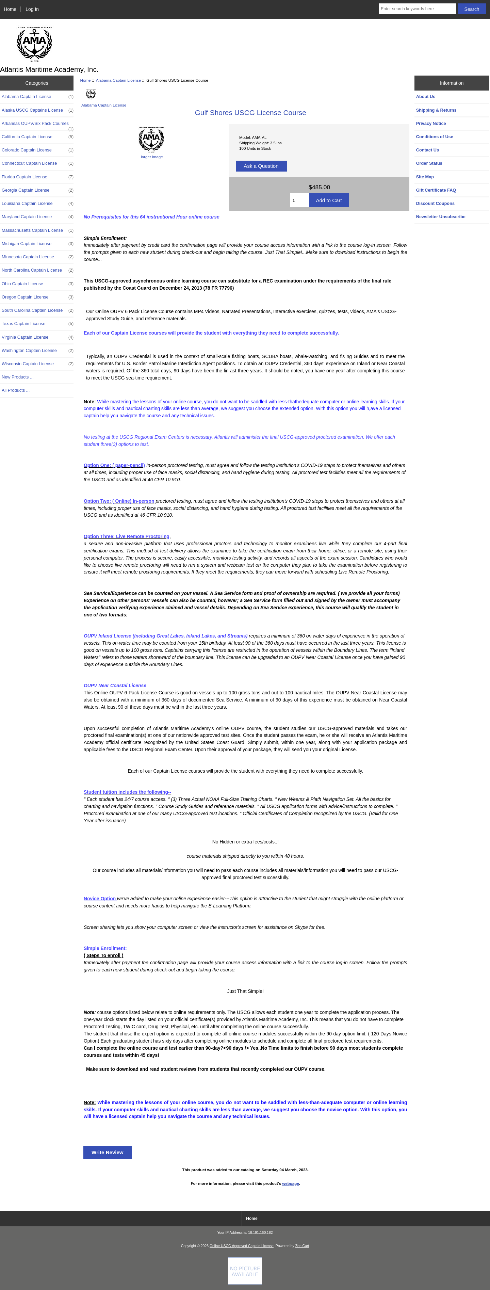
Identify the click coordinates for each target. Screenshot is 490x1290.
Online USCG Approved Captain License (242, 1246)
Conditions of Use (434, 136)
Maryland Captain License (38, 217)
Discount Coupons (435, 203)
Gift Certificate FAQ (436, 190)
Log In (32, 9)
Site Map (425, 176)
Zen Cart (302, 1246)
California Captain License (38, 137)
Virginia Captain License (38, 337)
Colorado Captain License (38, 150)
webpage (290, 1183)
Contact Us (427, 149)
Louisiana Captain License (38, 203)
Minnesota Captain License (38, 257)
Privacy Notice (431, 123)
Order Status (429, 163)
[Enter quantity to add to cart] (299, 200)
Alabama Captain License (118, 80)
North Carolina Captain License (38, 270)
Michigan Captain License (38, 243)
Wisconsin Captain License (38, 364)
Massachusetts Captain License (38, 230)
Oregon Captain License (38, 297)
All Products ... (16, 390)
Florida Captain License (38, 177)
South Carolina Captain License (38, 310)
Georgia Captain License (38, 190)
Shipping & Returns (436, 110)
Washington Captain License (38, 350)
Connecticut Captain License (38, 163)
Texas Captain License (38, 323)
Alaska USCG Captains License (38, 110)
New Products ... (18, 377)
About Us (426, 96)
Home (10, 9)
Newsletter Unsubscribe (441, 216)
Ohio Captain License (38, 284)
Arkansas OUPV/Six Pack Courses (38, 125)
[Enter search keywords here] (417, 8)
